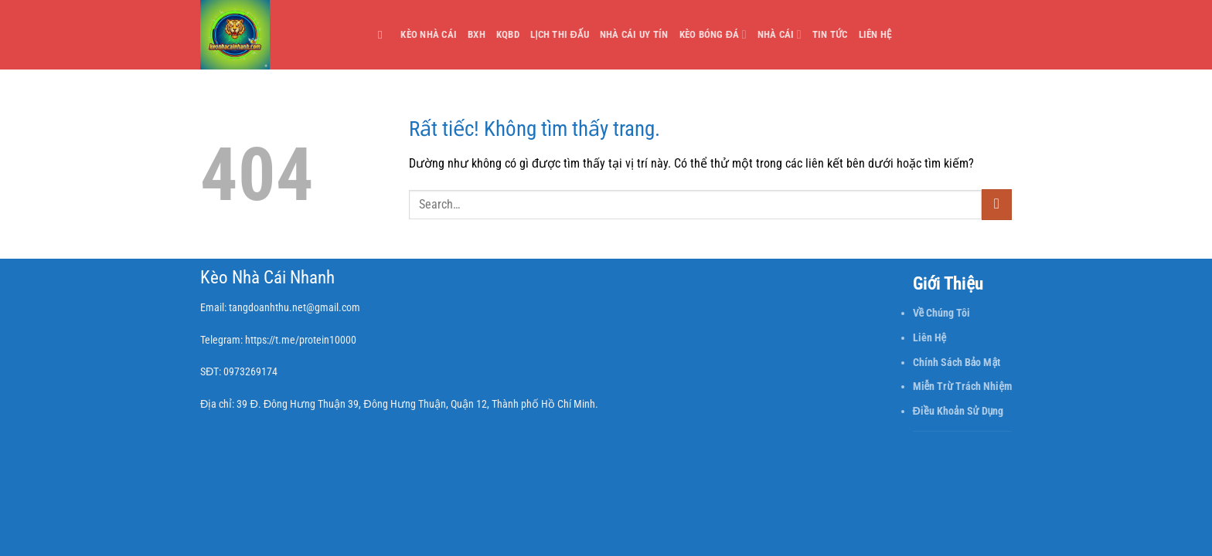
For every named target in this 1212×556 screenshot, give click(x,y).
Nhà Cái (780, 34)
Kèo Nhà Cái (428, 34)
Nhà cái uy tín (634, 34)
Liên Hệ (875, 34)
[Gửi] (997, 204)
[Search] (384, 34)
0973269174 (250, 371)
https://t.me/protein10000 (300, 340)
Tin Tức (830, 34)
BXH (476, 34)
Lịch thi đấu (559, 34)
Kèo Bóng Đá (713, 34)
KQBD (507, 34)
